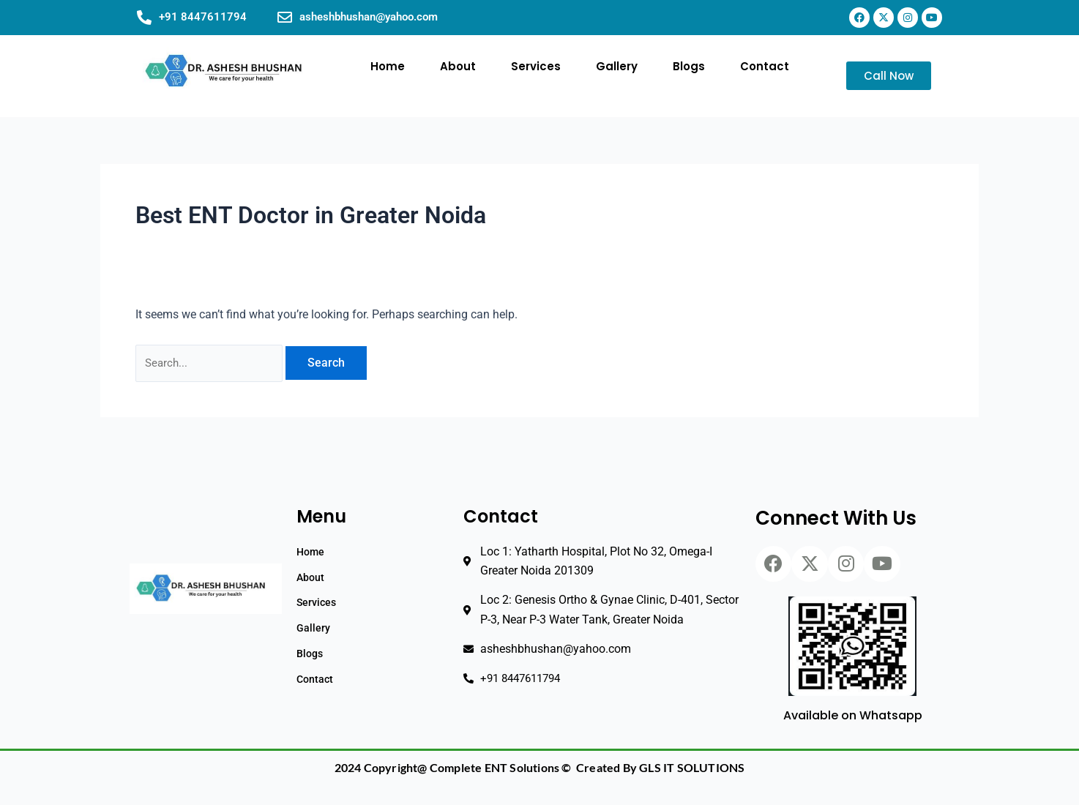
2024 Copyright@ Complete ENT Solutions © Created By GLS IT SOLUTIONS (540, 768)
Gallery (617, 66)
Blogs (689, 66)
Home (387, 66)
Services (536, 66)
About (458, 66)
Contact (764, 66)
